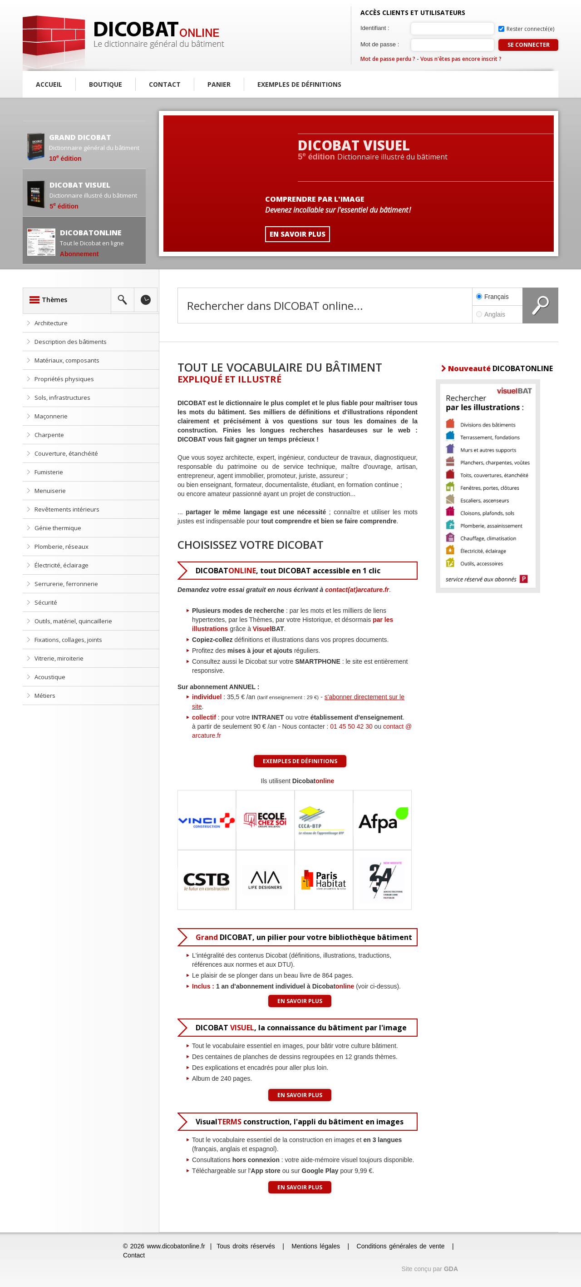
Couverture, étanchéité (66, 453)
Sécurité (45, 602)
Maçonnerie (51, 416)
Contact (165, 84)
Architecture (51, 323)
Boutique (105, 84)
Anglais (497, 314)
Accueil (49, 84)
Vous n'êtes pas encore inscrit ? (461, 59)
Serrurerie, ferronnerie (66, 584)
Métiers (44, 695)
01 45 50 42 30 (351, 726)
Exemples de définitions (299, 84)
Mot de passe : (379, 44)
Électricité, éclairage (61, 565)
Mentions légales (315, 1246)
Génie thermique (57, 528)
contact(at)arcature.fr (357, 589)
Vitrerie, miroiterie (59, 658)
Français (492, 296)
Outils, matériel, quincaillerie (73, 621)
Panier (219, 84)
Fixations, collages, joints (68, 640)
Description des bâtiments (70, 342)
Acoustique (49, 677)
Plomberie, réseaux (61, 546)
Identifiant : (374, 28)
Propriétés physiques (64, 379)
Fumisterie (48, 472)
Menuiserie (50, 491)
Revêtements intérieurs (66, 509)
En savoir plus (299, 1001)
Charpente (49, 435)
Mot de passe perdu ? (387, 59)
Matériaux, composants (66, 360)
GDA (451, 1268)
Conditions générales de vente (401, 1246)
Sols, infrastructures (62, 397)
